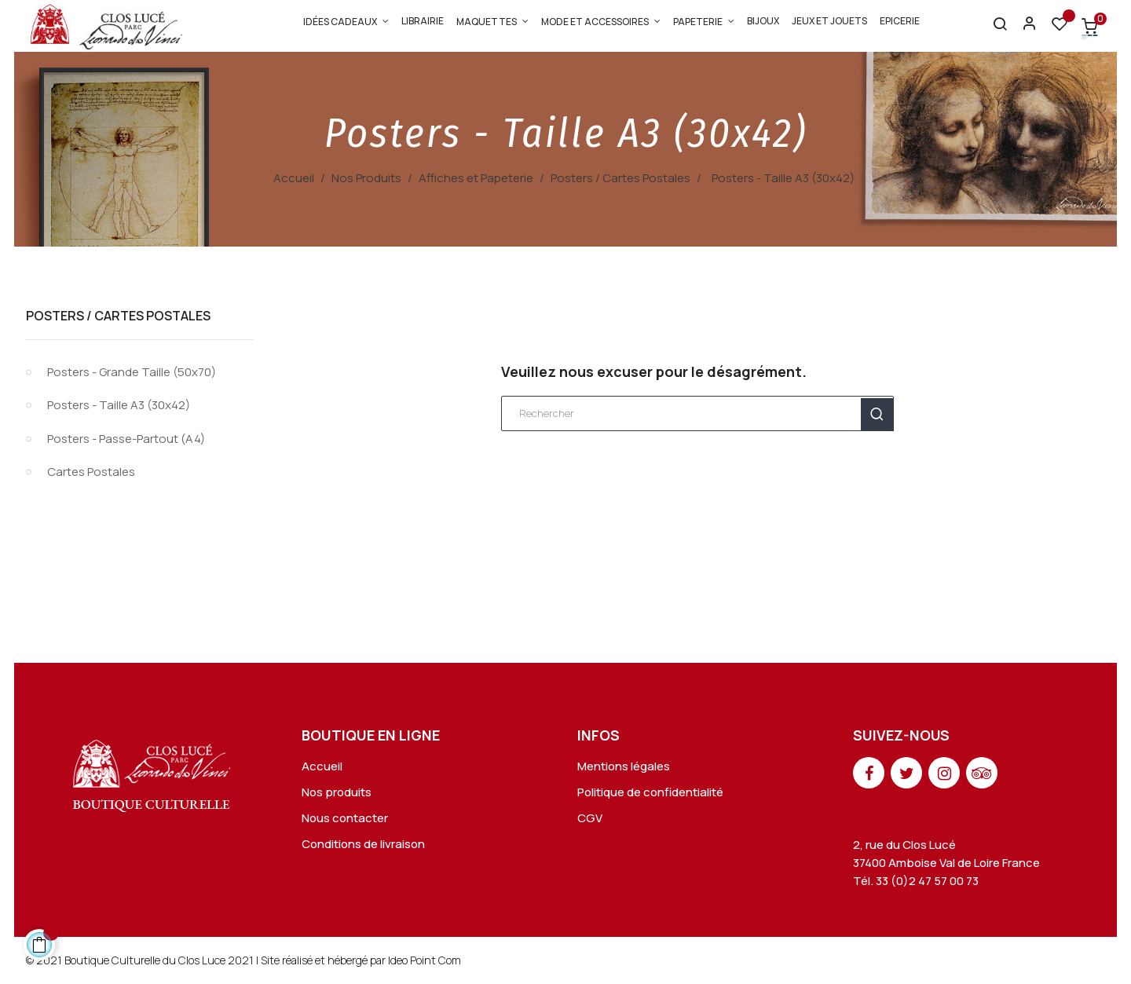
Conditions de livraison (363, 844)
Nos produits (337, 792)
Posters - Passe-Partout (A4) (126, 438)
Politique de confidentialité (650, 792)
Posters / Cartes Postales (118, 315)
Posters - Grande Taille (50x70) (131, 372)
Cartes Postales (91, 471)
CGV (589, 818)
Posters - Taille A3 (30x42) (118, 405)
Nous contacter (345, 818)
